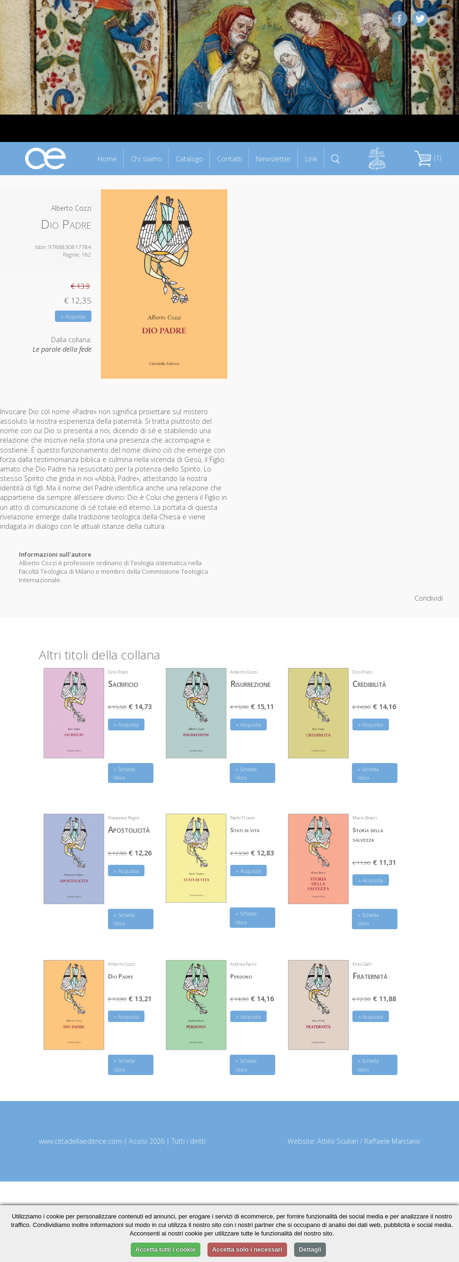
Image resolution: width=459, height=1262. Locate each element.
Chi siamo (146, 158)
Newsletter (273, 158)
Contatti (229, 158)
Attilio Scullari (337, 1141)
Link (311, 158)
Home (107, 158)
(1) (427, 157)
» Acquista (73, 316)
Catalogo (189, 158)
